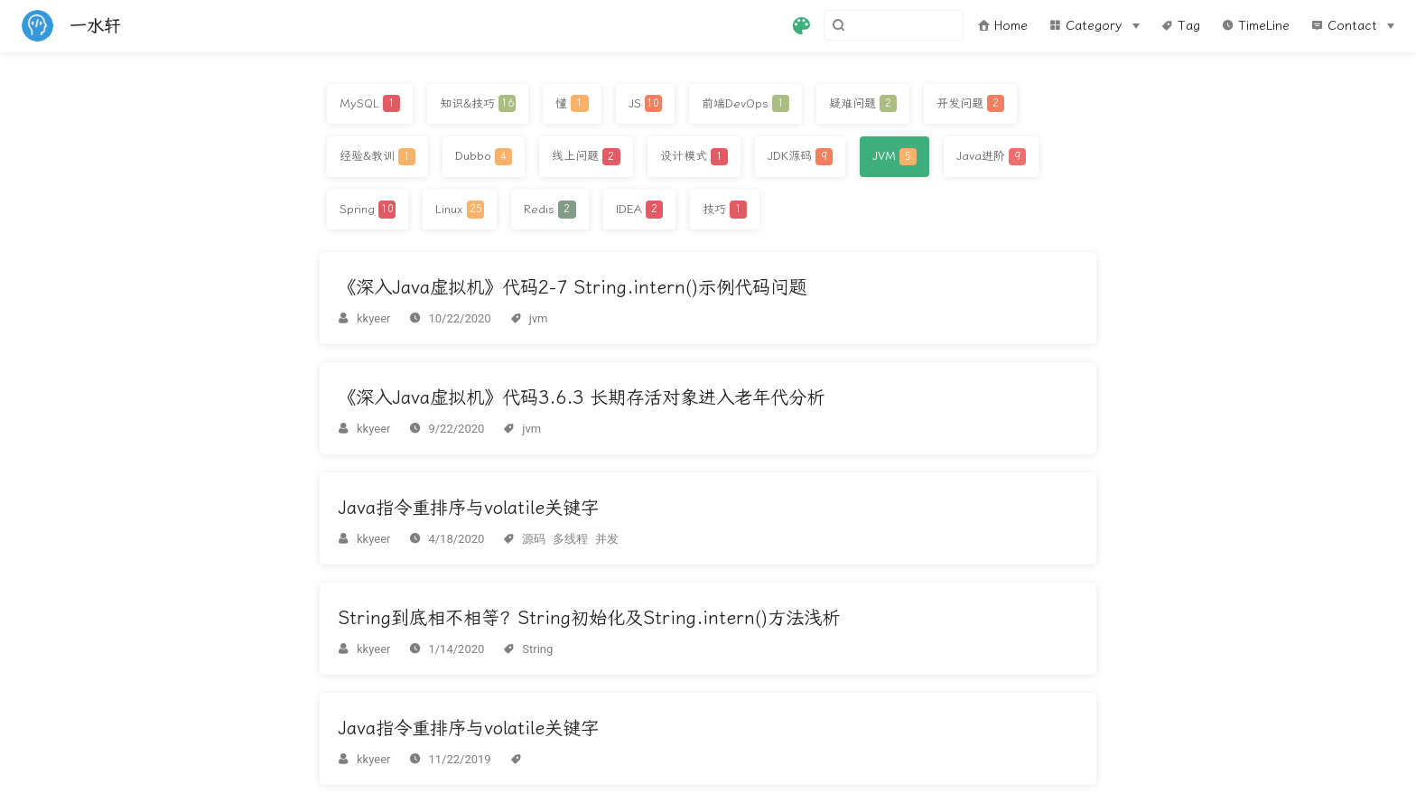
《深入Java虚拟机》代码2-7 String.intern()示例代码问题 (572, 287)
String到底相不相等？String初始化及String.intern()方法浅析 (589, 618)
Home (1003, 25)
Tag (1180, 25)
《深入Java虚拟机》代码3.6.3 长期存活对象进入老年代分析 (581, 397)
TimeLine (1256, 25)
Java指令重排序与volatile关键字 (468, 507)
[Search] (872, 25)
